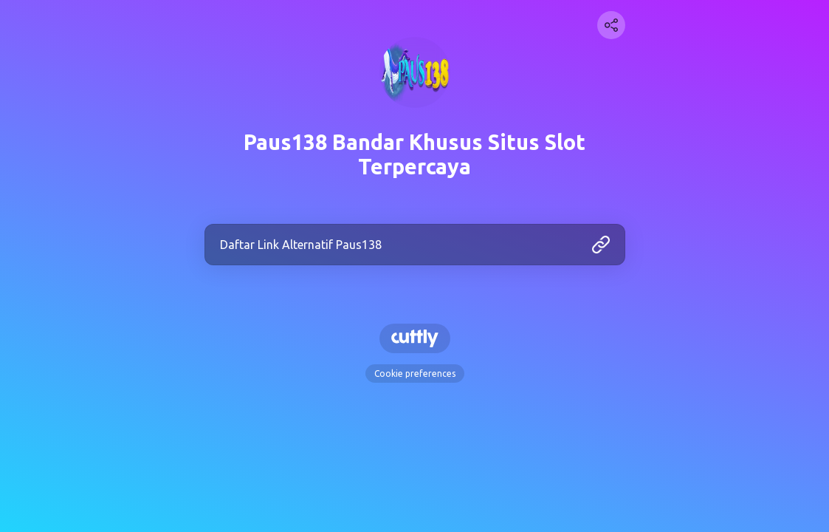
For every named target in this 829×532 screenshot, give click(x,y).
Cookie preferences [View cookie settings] (414, 373)
